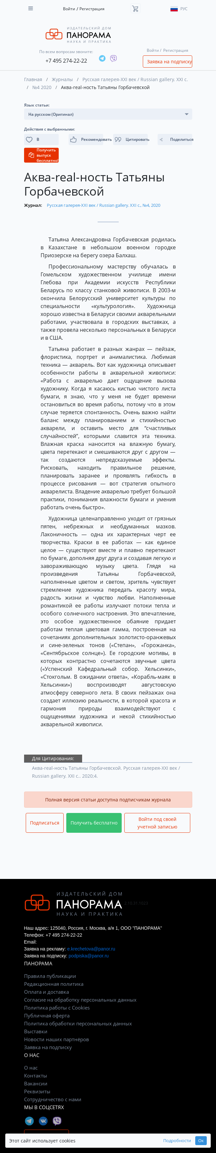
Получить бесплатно (94, 823)
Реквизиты (37, 1091)
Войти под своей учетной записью (157, 823)
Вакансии (35, 1083)
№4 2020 (41, 87)
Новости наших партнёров (56, 1039)
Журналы (62, 79)
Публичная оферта (47, 1015)
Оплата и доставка (46, 991)
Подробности (177, 1140)
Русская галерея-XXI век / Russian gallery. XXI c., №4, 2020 (103, 205)
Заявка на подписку (169, 61)
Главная (33, 79)
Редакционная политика (53, 984)
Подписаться (44, 823)
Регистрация (92, 9)
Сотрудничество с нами (52, 1099)
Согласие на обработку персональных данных (80, 999)
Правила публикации (50, 976)
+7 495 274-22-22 (66, 60)
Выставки (35, 1031)
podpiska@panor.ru (89, 955)
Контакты (35, 1075)
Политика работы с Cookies (57, 1007)
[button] (130, 139)
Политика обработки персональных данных (78, 1023)
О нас (31, 1067)
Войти (69, 9)
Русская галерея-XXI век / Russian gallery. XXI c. (135, 79)
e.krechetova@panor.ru (91, 948)
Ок (201, 1140)
